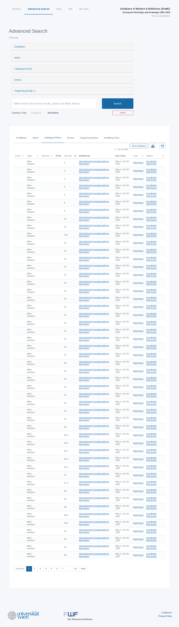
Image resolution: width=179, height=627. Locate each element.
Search (117, 103)
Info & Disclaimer (160, 16)
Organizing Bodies (89, 138)
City (135, 156)
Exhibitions (21, 138)
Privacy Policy (165, 616)
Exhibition (19, 46)
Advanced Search (38, 9)
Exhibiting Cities (111, 138)
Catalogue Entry (23, 68)
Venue (17, 79)
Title (17, 156)
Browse (16, 9)
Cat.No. (68, 156)
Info (70, 9)
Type (29, 156)
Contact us (167, 612)
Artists (35, 138)
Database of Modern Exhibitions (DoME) (145, 10)
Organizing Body (23, 90)
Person (45, 156)
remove (123, 113)
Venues (70, 138)
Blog (58, 9)
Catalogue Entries (52, 137)
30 (75, 569)
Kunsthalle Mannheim (151, 162)
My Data (83, 9)
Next (83, 569)
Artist (17, 57)
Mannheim (138, 162)
